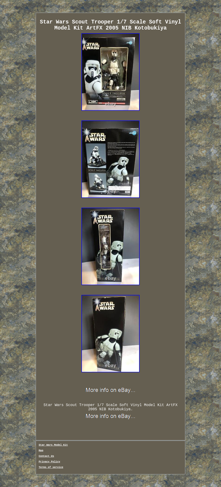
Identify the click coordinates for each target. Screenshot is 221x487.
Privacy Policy (49, 461)
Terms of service (51, 467)
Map (41, 450)
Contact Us (46, 456)
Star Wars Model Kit (53, 445)
